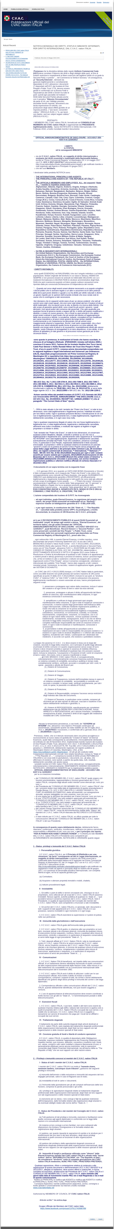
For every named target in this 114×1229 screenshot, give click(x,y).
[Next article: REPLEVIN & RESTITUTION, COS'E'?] (100, 1219)
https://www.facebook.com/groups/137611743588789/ (63, 1208)
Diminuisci (106, 2)
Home (6, 9)
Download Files (38, 9)
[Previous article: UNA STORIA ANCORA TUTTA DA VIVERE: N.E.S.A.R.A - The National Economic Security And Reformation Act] (92, 1219)
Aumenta (92, 2)
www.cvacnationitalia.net (43, 1188)
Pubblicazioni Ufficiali (20, 9)
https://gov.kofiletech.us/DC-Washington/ (50, 752)
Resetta (99, 2)
